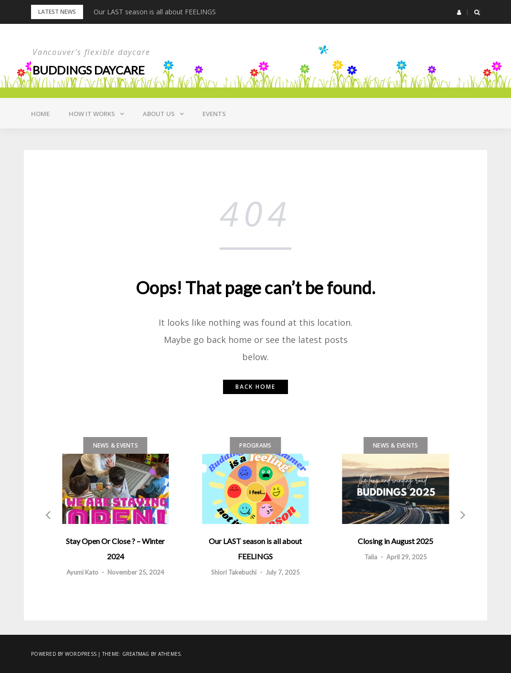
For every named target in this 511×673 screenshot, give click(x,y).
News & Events (115, 445)
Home (40, 113)
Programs (255, 445)
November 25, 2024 (135, 572)
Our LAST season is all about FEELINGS (155, 11)
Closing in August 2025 (395, 540)
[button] (459, 12)
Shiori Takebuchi (233, 572)
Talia (370, 557)
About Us (159, 113)
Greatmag (135, 654)
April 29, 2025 (406, 557)
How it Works (92, 113)
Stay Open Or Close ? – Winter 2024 (115, 548)
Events (214, 113)
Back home (255, 387)
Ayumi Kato (82, 572)
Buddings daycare (88, 70)
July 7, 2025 (283, 572)
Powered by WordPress (63, 654)
